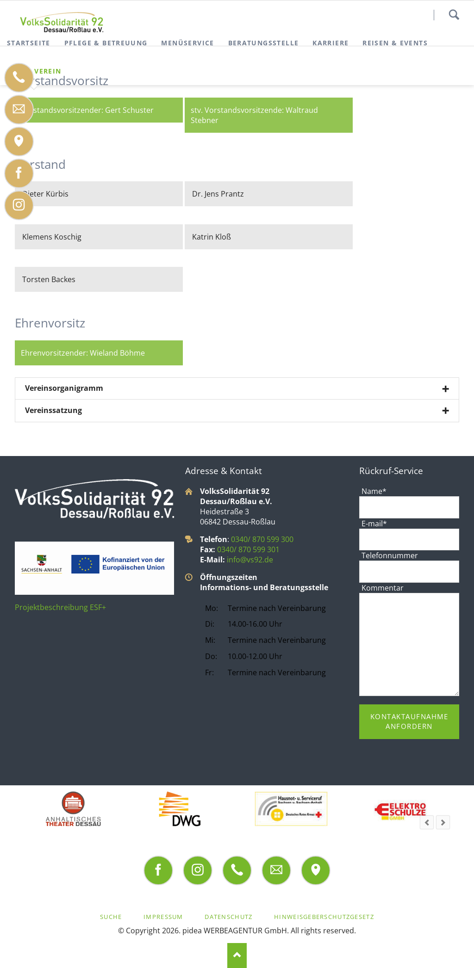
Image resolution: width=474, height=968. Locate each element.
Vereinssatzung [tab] (53, 410)
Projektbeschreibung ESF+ (60, 607)
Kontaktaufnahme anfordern (409, 721)
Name (374, 491)
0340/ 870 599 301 (248, 549)
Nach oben (237, 955)
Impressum (163, 917)
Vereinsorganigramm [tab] (64, 388)
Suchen (454, 14)
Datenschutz (228, 917)
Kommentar (383, 588)
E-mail (374, 523)
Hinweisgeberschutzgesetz (324, 917)
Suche (111, 917)
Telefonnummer (390, 555)
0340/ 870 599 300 (262, 539)
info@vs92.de (250, 560)
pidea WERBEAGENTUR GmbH (234, 930)
